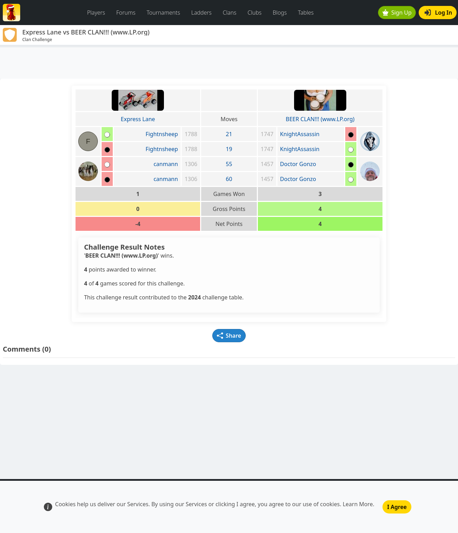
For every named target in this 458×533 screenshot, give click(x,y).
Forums (125, 12)
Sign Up (397, 12)
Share (229, 335)
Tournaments (163, 12)
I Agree (396, 507)
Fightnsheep (161, 134)
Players (96, 12)
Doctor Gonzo (298, 164)
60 (229, 179)
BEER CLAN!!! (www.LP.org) (320, 119)
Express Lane (138, 119)
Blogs (280, 12)
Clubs (254, 12)
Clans (229, 12)
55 (229, 164)
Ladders (201, 12)
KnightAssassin (299, 134)
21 (229, 134)
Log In (438, 12)
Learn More (358, 504)
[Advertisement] (229, 63)
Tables (306, 12)
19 (229, 149)
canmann (165, 164)
